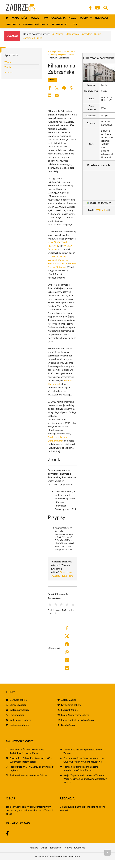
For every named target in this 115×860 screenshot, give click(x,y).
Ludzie (73, 24)
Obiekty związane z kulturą (62, 54)
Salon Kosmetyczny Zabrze (75, 714)
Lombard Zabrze (18, 704)
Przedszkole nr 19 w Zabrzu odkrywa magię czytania (32, 768)
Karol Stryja (54, 242)
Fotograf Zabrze (69, 709)
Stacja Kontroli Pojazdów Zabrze (77, 719)
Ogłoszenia (58, 17)
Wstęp (7, 62)
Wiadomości (19, 17)
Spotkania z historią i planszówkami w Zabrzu (82, 751)
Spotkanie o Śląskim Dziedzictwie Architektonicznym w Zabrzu (27, 751)
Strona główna (54, 51)
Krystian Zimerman (57, 263)
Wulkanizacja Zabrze (20, 719)
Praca (72, 17)
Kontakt (64, 810)
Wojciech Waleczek (58, 259)
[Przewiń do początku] (107, 853)
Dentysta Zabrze (18, 699)
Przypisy (8, 72)
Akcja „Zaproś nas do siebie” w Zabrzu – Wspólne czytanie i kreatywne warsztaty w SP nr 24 (85, 779)
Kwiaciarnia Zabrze (71, 704)
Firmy (45, 17)
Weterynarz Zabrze (19, 709)
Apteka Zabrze (68, 699)
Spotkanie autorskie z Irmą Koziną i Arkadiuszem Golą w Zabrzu (81, 768)
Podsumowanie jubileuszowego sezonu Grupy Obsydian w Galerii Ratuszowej (83, 760)
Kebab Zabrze (68, 724)
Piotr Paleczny (58, 256)
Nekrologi (101, 17)
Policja (34, 17)
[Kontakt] (97, 8)
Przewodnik (59, 24)
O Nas (44, 847)
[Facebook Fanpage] (89, 8)
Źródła (7, 67)
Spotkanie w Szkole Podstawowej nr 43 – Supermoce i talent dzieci (31, 760)
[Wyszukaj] (105, 7)
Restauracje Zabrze (19, 724)
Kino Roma (67, 575)
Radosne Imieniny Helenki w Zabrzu (28, 775)
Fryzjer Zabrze (17, 714)
